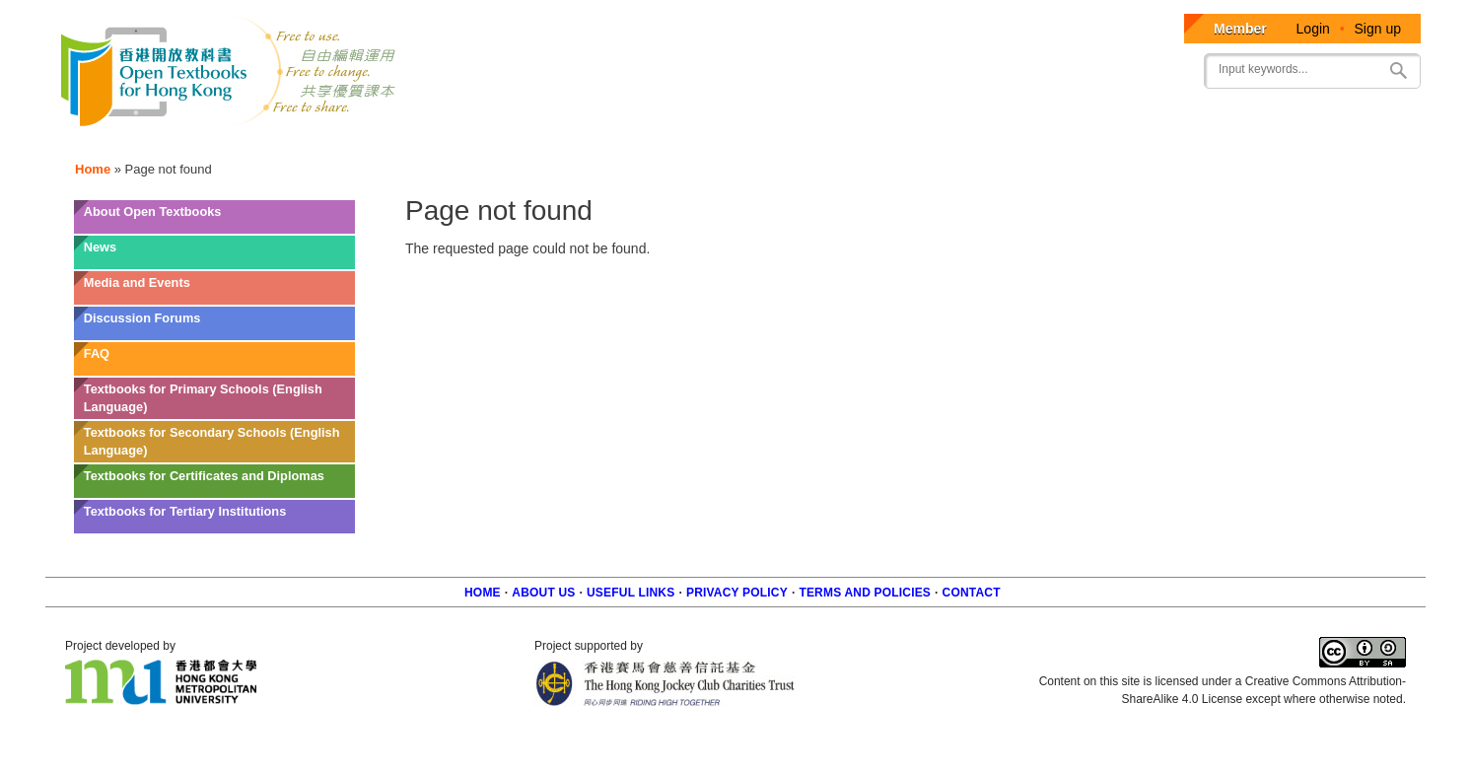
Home (92, 169)
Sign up (1378, 28)
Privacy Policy (737, 592)
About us (543, 592)
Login (1313, 28)
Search (1398, 70)
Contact (972, 592)
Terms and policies (865, 592)
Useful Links (630, 592)
